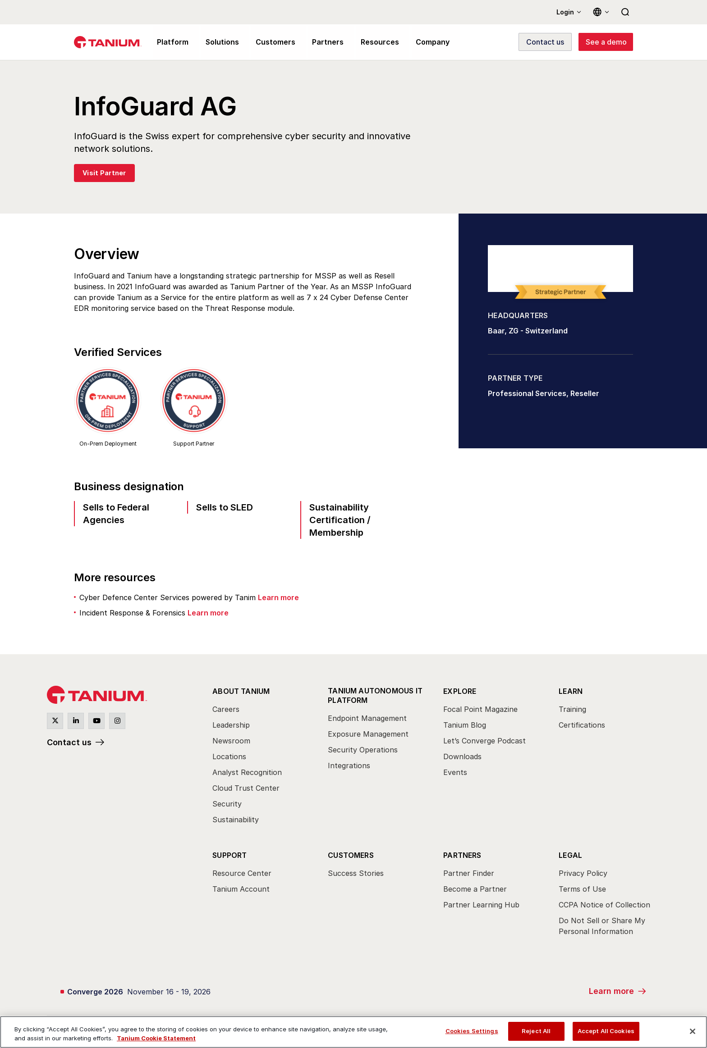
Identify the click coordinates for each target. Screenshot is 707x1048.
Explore (459, 691)
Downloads (462, 756)
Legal (570, 855)
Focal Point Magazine (480, 709)
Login (565, 12)
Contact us (69, 742)
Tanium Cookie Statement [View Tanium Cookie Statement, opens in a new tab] (156, 1038)
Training (572, 709)
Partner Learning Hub (481, 904)
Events (455, 772)
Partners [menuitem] (321, 42)
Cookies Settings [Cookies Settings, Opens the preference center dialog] (471, 1030)
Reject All (536, 1030)
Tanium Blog (464, 724)
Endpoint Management (367, 717)
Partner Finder (468, 873)
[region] (353, 1032)
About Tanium (241, 691)
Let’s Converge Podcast (484, 740)
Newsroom (231, 740)
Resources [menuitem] (371, 42)
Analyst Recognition (247, 772)
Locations (229, 756)
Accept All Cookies (606, 1030)
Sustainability (235, 819)
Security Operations (363, 749)
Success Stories (356, 873)
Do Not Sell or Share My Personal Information (602, 926)
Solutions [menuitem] (219, 42)
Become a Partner (475, 888)
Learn (571, 691)
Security (227, 803)
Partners (462, 855)
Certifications (582, 724)
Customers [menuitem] (271, 42)
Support (229, 855)
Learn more (278, 597)
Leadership (231, 724)
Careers (225, 709)
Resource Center (241, 873)
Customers (351, 855)
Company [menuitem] (421, 42)
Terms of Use (582, 888)
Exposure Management (368, 733)
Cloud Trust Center (246, 788)
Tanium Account (241, 888)
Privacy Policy (583, 873)
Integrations (349, 765)
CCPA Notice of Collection (604, 904)
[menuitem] (262, 758)
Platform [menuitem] (171, 42)
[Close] (692, 1031)
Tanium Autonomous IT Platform (375, 695)
